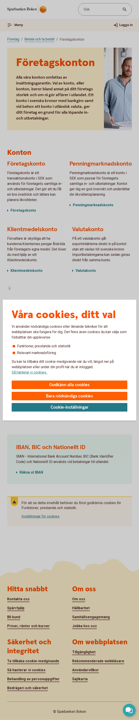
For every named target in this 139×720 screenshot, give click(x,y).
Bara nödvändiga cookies (69, 396)
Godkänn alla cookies (69, 385)
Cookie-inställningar (70, 407)
